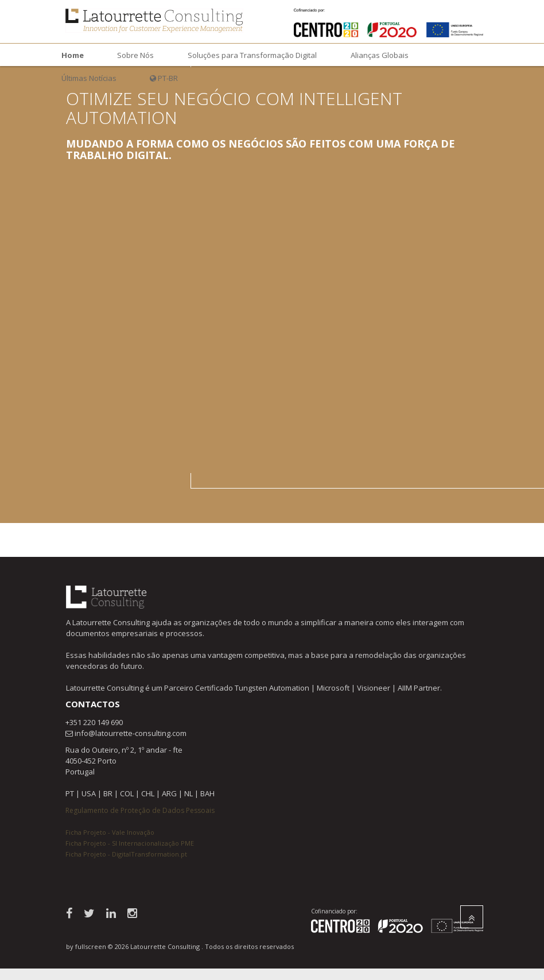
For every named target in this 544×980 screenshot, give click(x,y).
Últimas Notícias (88, 78)
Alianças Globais (380, 55)
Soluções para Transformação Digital (252, 55)
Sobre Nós (135, 55)
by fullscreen (86, 946)
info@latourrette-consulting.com (130, 733)
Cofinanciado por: (334, 911)
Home (72, 55)
